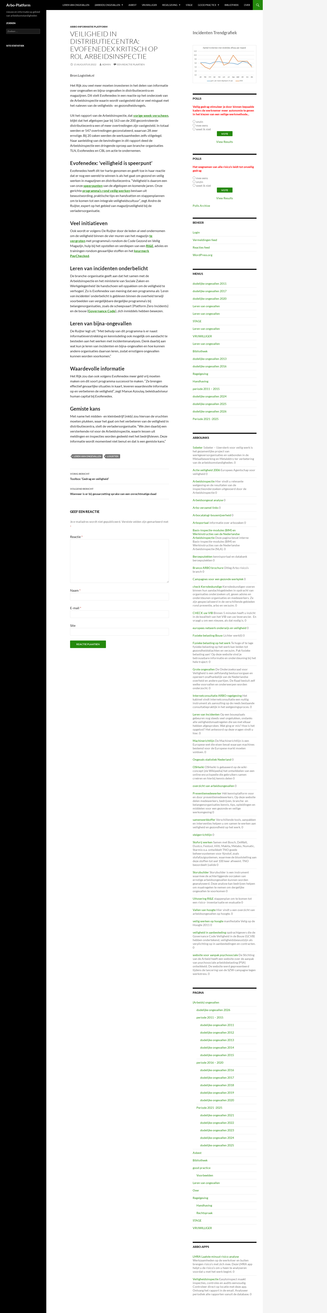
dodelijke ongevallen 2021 (217, 1115)
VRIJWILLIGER (149, 5)
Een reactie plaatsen (131, 64)
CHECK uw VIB (203, 613)
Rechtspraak (204, 1213)
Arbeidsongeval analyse (208, 500)
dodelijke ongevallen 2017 (209, 291)
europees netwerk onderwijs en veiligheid (219, 628)
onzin (199, 121)
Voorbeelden (204, 1175)
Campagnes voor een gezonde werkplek (218, 579)
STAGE (189, 5)
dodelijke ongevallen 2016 (209, 366)
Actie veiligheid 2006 (206, 470)
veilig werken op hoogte (208, 921)
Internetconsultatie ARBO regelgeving (217, 695)
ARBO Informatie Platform (88, 26)
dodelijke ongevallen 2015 (217, 1055)
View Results (224, 141)
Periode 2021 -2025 (206, 419)
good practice (207, 5)
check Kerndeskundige (207, 586)
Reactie (76, 537)
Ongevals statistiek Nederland (212, 759)
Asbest (132, 5)
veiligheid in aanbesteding (209, 932)
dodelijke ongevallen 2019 (217, 1092)
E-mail (75, 608)
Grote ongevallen (204, 669)
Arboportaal (201, 522)
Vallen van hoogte (204, 910)
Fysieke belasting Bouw (208, 635)
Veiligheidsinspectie (206, 1279)
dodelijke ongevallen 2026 (209, 411)
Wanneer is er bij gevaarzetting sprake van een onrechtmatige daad (119, 491)
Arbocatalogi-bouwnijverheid (212, 515)
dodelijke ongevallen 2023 (217, 1130)
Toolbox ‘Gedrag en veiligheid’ (119, 476)
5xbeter (198, 447)
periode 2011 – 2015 (206, 389)
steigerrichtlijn (202, 834)
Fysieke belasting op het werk (211, 643)
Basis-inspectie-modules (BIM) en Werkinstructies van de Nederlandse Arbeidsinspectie (216, 533)
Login (196, 232)
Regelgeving (169, 5)
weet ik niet (203, 129)
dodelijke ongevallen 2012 (217, 1032)
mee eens (202, 125)
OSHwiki (198, 767)
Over (247, 5)
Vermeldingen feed (205, 240)
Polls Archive (201, 205)
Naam (75, 590)
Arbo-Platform (18, 5)
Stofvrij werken (203, 842)
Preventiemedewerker (207, 793)
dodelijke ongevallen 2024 (209, 396)
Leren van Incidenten (206, 714)
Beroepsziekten (203, 556)
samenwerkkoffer (204, 819)
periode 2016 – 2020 (209, 1062)
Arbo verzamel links (205, 507)
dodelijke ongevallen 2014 (217, 1047)
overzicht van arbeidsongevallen (213, 786)
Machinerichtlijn (203, 740)
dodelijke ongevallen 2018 (217, 1085)
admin (106, 64)
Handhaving (200, 381)
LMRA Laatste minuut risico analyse (216, 1256)
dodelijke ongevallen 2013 (209, 358)
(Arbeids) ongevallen (107, 5)
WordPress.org (202, 255)
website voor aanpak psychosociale (215, 955)
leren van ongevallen (87, 456)
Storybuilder (201, 872)
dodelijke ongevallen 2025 (209, 404)
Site (72, 625)
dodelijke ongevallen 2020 (209, 298)
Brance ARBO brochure (208, 568)
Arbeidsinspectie (204, 481)
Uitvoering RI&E (203, 898)
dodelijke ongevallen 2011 (209, 283)
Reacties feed (201, 247)
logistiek (113, 456)
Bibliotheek (232, 5)
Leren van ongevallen (76, 5)
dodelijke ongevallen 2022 (217, 1122)
